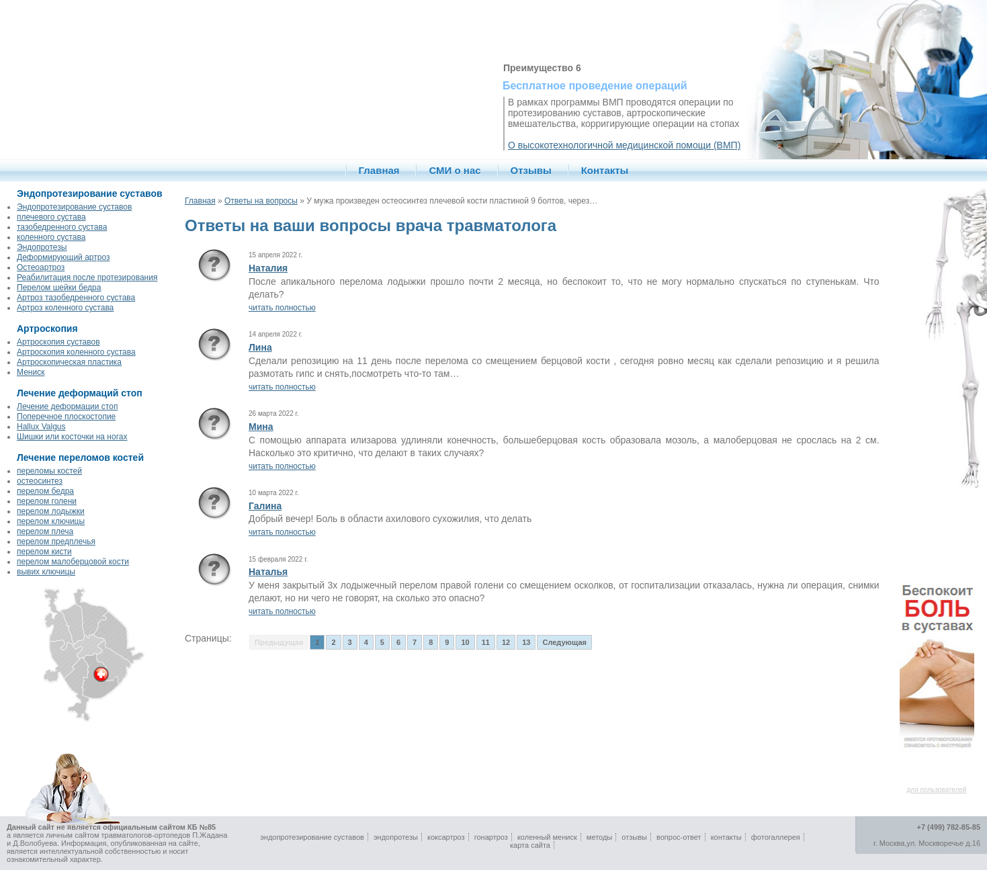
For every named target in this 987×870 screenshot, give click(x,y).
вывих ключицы (46, 571)
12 (506, 642)
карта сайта (530, 845)
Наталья (268, 571)
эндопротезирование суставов (312, 837)
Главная (379, 170)
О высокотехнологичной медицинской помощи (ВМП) (624, 145)
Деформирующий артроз (63, 257)
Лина (260, 347)
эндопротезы (396, 837)
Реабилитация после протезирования (87, 277)
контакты (726, 837)
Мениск (30, 372)
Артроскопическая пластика (69, 362)
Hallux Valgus (41, 426)
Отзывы (531, 170)
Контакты (605, 170)
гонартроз (491, 837)
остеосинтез (39, 481)
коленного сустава (51, 237)
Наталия (268, 268)
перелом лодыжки (51, 511)
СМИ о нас (454, 170)
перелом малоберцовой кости (73, 561)
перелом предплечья (56, 541)
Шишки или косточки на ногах (72, 436)
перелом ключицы (51, 521)
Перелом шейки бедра (59, 287)
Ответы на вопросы (261, 201)
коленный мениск (547, 837)
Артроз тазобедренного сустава (76, 297)
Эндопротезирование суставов (74, 207)
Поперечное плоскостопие (66, 416)
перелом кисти (44, 551)
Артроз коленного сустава (65, 307)
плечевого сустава (51, 217)
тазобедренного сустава (62, 227)
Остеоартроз (41, 267)
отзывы (634, 837)
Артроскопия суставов (58, 342)
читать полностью (282, 307)
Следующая (564, 642)
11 (486, 642)
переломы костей (49, 471)
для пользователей (937, 789)
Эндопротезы (42, 247)
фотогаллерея (775, 837)
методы (599, 837)
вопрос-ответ (678, 837)
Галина (265, 506)
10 (465, 642)
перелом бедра (45, 491)
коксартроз (446, 837)
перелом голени (47, 501)
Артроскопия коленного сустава (76, 352)
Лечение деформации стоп (67, 406)
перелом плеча (45, 531)
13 (526, 642)
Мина (261, 426)
